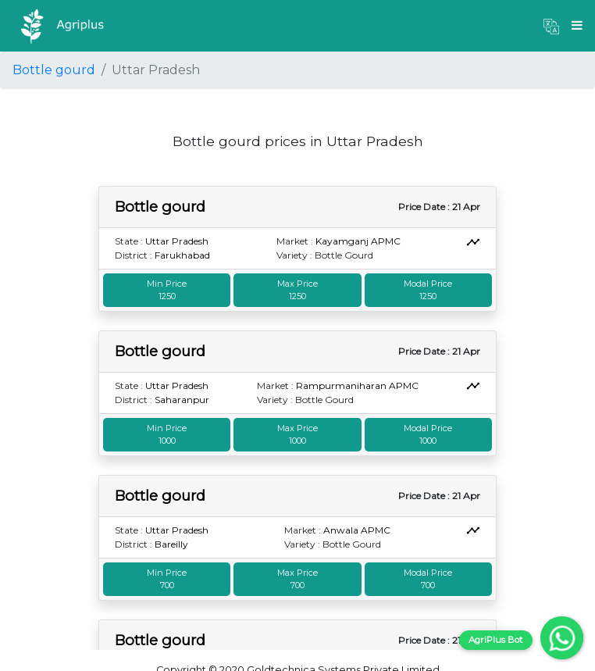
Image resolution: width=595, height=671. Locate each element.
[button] (551, 25)
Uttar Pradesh (176, 241)
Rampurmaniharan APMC (357, 385)
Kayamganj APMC (358, 241)
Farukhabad (182, 255)
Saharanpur (182, 399)
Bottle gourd (53, 69)
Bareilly (171, 544)
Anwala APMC (356, 530)
